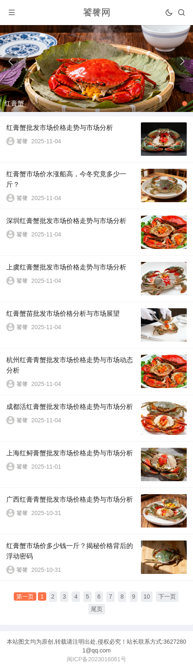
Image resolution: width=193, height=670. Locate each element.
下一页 (167, 596)
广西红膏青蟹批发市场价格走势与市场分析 (69, 499)
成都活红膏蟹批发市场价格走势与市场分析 (69, 406)
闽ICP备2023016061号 (96, 659)
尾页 (97, 609)
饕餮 (22, 141)
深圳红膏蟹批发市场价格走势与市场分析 (66, 220)
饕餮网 (96, 12)
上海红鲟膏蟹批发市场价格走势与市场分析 (69, 453)
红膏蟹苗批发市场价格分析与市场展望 (63, 313)
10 (146, 596)
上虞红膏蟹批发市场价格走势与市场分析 (66, 267)
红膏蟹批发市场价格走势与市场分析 (59, 127)
